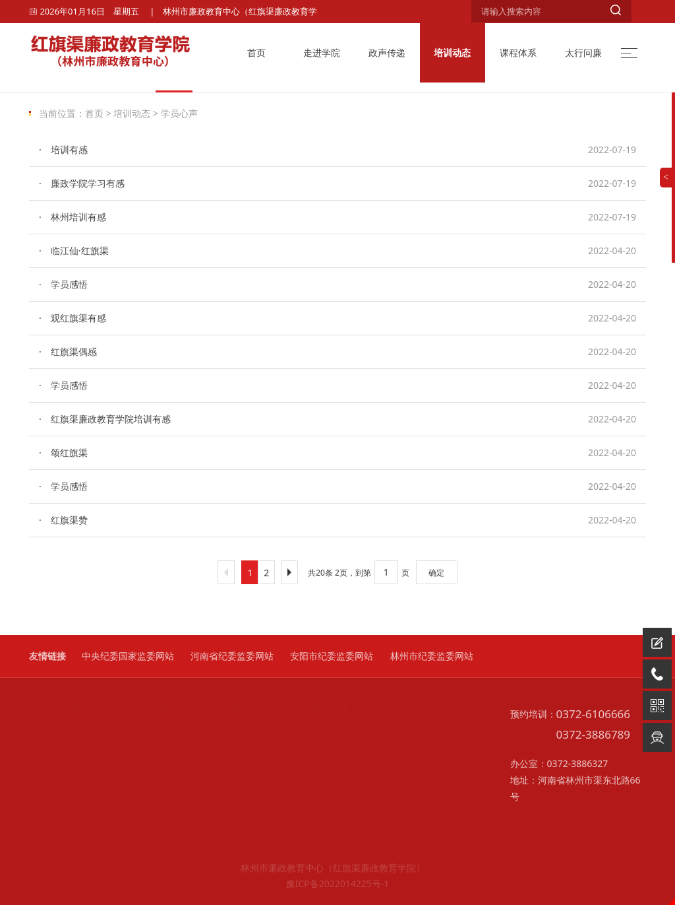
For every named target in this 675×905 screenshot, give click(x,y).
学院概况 (56, 728)
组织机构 (56, 743)
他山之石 (411, 772)
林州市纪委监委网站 (431, 656)
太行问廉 (583, 52)
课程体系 (518, 52)
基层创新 (411, 757)
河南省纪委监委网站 (232, 656)
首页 (256, 52)
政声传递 (386, 52)
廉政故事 (411, 743)
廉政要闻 (145, 743)
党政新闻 (145, 728)
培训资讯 (234, 728)
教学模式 (322, 743)
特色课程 (322, 757)
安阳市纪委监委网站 (331, 656)
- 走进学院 (55, 709)
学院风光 (56, 786)
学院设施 (56, 757)
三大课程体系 (331, 728)
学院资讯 (56, 801)
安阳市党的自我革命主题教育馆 (65, 772)
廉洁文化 (411, 728)
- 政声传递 (143, 709)
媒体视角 (145, 757)
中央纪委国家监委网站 (128, 656)
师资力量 (322, 801)
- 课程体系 (321, 709)
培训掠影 (234, 743)
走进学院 (321, 52)
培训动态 (452, 52)
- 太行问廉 (410, 709)
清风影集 (234, 772)
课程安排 (322, 772)
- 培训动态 (232, 709)
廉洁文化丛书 (331, 786)
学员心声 (179, 113)
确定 (436, 572)
